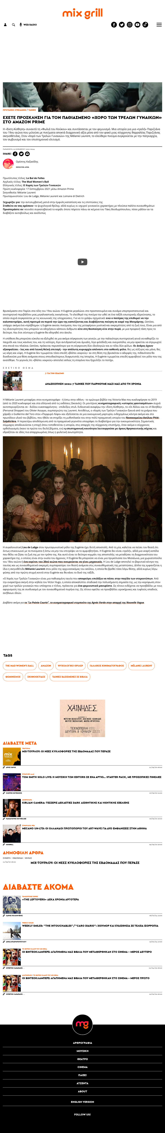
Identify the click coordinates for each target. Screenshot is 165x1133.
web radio (30, 24)
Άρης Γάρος (11, 767)
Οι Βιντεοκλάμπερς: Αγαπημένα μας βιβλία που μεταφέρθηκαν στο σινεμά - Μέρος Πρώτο (85, 978)
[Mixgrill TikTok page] (145, 24)
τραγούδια (26, 748)
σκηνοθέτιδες (36, 676)
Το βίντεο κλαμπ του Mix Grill (34, 949)
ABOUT (82, 1091)
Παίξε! (82, 1075)
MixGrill (9, 844)
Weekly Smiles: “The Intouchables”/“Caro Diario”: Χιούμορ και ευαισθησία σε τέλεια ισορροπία (90, 925)
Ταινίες (32, 110)
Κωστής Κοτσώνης (14, 793)
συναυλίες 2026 (28, 774)
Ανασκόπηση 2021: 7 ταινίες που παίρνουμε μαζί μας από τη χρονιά (93, 384)
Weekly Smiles (28, 922)
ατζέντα (82, 1083)
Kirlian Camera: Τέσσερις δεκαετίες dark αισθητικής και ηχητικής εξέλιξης (75, 802)
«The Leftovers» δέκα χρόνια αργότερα (50, 899)
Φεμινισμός (12, 676)
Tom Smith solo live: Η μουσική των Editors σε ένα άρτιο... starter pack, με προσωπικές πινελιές (91, 777)
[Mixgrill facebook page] (114, 24)
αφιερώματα (27, 799)
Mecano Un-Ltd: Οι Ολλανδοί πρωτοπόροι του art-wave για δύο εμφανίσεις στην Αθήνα (84, 828)
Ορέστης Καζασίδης (14, 968)
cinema (83, 1067)
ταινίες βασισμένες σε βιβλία (70, 676)
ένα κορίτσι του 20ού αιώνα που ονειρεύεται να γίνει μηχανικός (62, 561)
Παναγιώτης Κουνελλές (16, 818)
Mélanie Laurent (141, 665)
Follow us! (82, 1114)
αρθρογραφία (82, 1043)
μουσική (83, 1051)
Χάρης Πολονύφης (14, 915)
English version (82, 1102)
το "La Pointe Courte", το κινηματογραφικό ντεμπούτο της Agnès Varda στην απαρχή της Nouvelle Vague (84, 602)
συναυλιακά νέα (28, 825)
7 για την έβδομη (54, 373)
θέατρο (82, 1059)
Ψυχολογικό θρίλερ (70, 665)
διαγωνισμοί (27, 975)
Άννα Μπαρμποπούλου (16, 941)
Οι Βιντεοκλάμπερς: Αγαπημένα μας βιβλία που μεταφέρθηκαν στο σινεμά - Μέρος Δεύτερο (87, 952)
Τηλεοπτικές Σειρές (30, 896)
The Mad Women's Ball (19, 665)
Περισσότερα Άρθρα (22, 167)
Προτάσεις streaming (14, 110)
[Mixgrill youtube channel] (137, 24)
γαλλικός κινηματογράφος (107, 665)
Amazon (46, 665)
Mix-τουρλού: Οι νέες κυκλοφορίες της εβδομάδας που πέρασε (66, 751)
